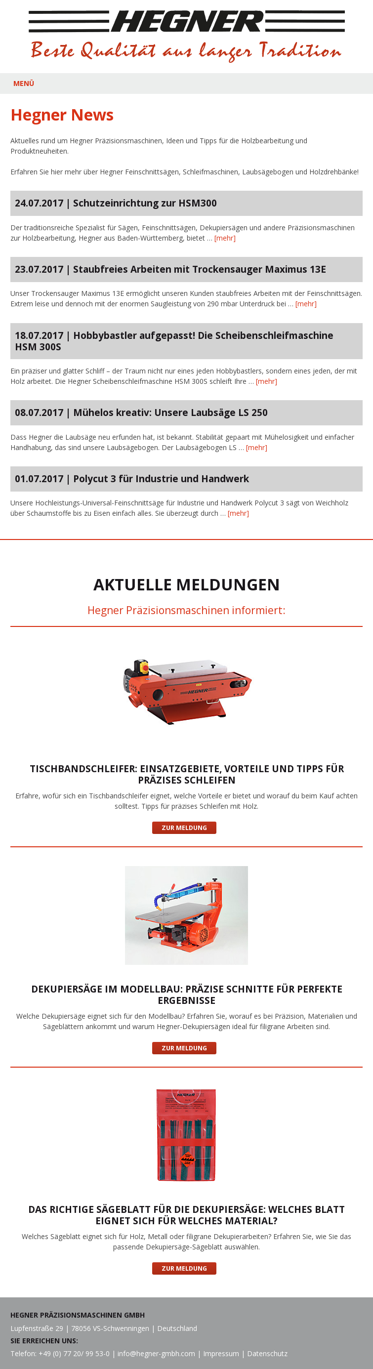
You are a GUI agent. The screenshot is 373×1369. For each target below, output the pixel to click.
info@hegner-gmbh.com (156, 1353)
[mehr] (225, 238)
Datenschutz (267, 1353)
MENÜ (23, 83)
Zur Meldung (184, 828)
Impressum (221, 1353)
